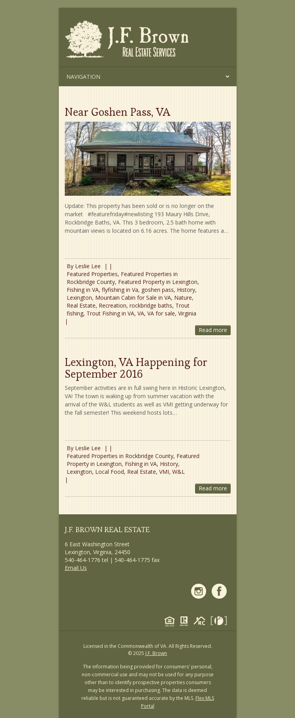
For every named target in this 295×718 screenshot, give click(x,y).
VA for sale (161, 313)
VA (140, 313)
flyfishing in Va (120, 289)
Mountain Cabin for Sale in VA (133, 297)
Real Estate (81, 305)
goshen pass (157, 289)
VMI (164, 471)
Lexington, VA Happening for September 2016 (136, 368)
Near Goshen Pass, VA (117, 112)
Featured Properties (92, 274)
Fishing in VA (83, 289)
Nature (183, 297)
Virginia (187, 313)
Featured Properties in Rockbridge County (120, 456)
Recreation (112, 305)
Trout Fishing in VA (110, 313)
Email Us (76, 567)
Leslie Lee (88, 266)
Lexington (79, 297)
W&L (178, 471)
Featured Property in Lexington (157, 282)
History (186, 289)
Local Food (109, 471)
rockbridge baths (151, 305)
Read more (213, 330)
